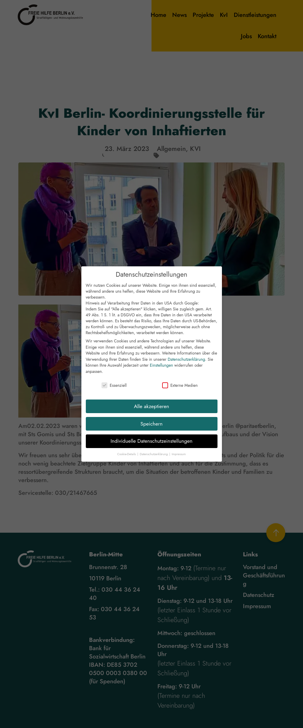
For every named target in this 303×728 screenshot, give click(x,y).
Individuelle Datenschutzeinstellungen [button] (152, 446)
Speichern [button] (152, 428)
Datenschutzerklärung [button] (154, 459)
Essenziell (114, 390)
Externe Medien (180, 390)
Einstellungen (161, 370)
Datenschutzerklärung (186, 364)
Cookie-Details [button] (127, 459)
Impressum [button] (179, 459)
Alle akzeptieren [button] (151, 411)
